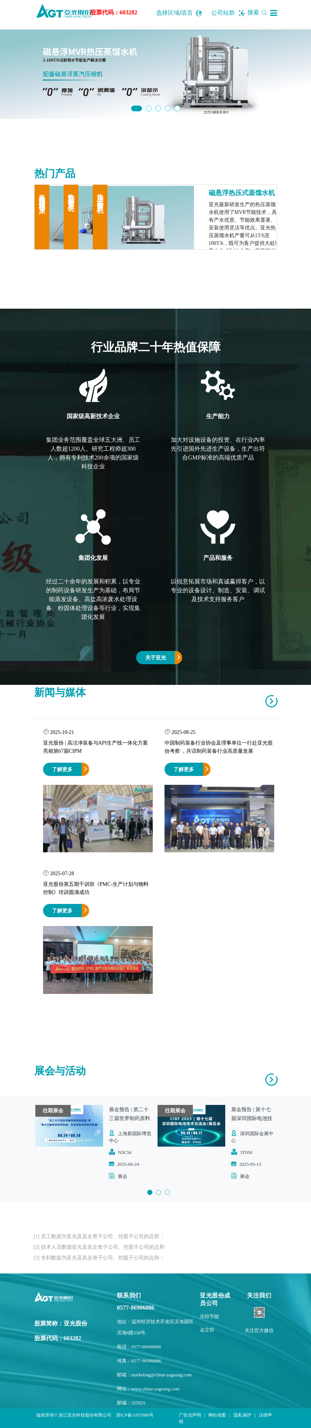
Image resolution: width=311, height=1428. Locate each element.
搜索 (258, 12)
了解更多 (62, 769)
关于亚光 (155, 658)
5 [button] (177, 108)
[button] (273, 13)
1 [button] (136, 108)
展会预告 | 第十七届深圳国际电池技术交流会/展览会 (251, 1118)
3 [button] (158, 108)
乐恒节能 (209, 1316)
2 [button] (149, 108)
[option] (155, 74)
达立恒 (207, 1329)
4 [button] (168, 108)
